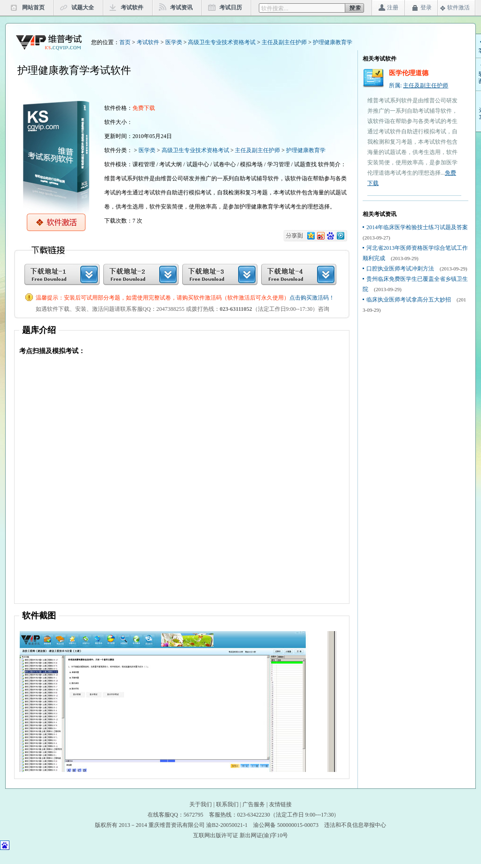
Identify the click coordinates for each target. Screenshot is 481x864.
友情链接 (280, 804)
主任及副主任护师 (284, 42)
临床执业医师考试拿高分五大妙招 (408, 299)
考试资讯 (181, 7)
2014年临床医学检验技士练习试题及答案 (417, 227)
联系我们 (227, 804)
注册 (392, 7)
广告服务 (253, 804)
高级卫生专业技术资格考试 (222, 42)
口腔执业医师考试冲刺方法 (400, 268)
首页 (125, 42)
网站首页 (33, 7)
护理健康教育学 (332, 42)
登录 (426, 7)
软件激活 (458, 7)
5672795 (193, 814)
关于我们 (200, 804)
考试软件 (132, 7)
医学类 (173, 42)
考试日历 (230, 7)
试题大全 (82, 7)
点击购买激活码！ (311, 297)
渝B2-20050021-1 (227, 825)
